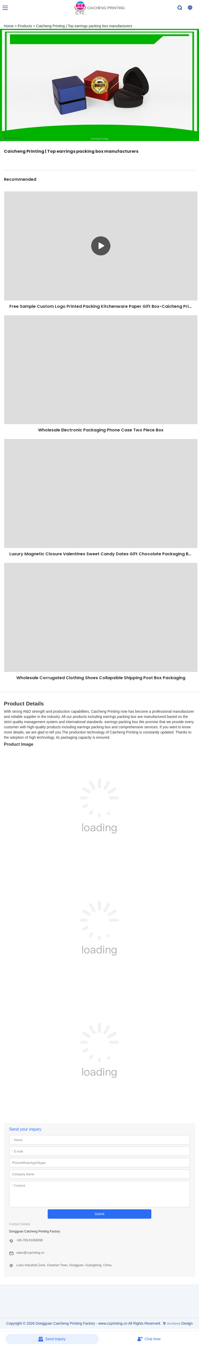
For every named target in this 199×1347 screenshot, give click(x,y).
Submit (99, 1214)
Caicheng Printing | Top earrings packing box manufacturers (84, 26)
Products (25, 26)
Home (8, 26)
